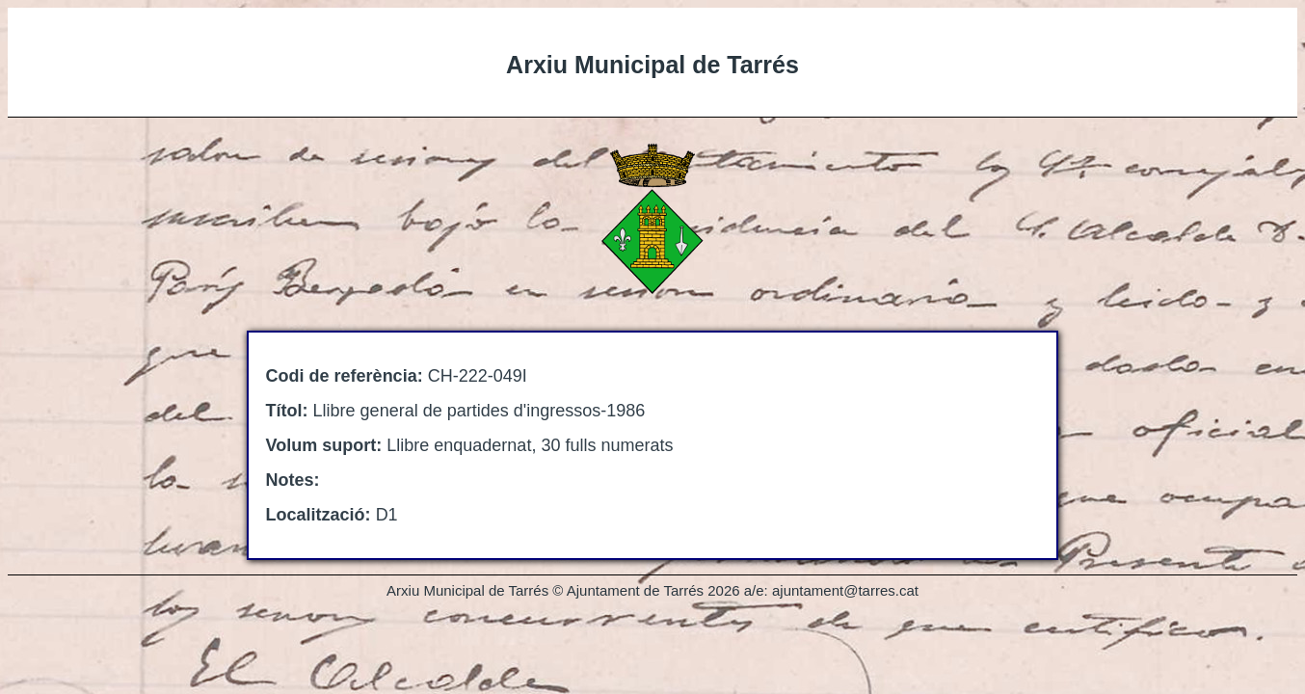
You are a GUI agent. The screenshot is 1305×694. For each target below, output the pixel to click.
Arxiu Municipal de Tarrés (652, 64)
